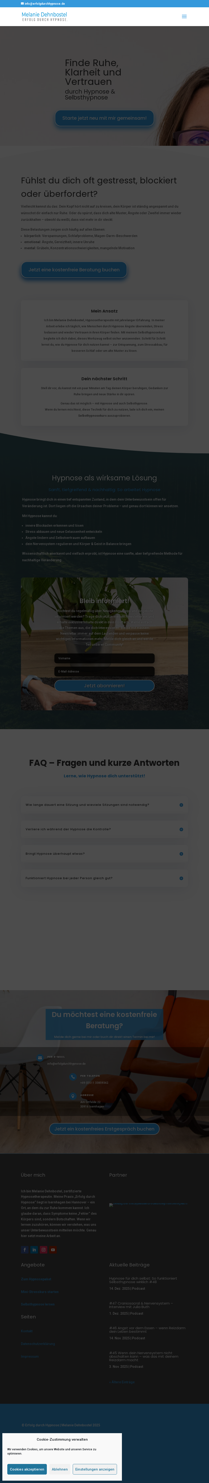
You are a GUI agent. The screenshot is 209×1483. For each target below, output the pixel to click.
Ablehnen (60, 1469)
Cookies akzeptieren (27, 1469)
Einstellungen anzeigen (94, 1469)
